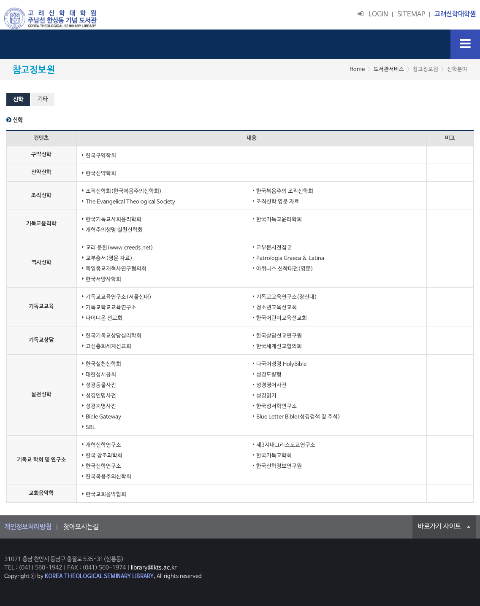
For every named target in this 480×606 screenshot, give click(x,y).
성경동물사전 (101, 385)
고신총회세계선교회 (108, 346)
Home (357, 69)
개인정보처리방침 (28, 527)
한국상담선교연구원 (279, 336)
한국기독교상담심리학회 (113, 336)
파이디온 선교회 (104, 318)
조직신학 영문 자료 (277, 202)
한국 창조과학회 (104, 455)
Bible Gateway (103, 417)
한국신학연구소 (103, 466)
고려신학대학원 (455, 14)
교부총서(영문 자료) (109, 258)
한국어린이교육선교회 (281, 318)
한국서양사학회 (103, 279)
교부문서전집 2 (273, 248)
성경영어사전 (271, 385)
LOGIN (373, 14)
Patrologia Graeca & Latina (290, 258)
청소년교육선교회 (276, 307)
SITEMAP (411, 14)
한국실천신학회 (103, 364)
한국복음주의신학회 (108, 477)
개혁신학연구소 (103, 445)
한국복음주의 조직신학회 (284, 191)
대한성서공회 (101, 375)
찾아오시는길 (81, 527)
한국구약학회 (101, 156)
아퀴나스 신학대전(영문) (284, 269)
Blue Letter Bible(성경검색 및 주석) (298, 417)
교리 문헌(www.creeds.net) (119, 248)
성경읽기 (266, 396)
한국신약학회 (101, 173)
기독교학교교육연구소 (111, 307)
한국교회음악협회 (106, 494)
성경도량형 (269, 375)
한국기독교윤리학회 (279, 219)
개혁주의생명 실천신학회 (114, 230)
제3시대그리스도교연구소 (285, 445)
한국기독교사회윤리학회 (113, 219)
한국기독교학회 (274, 455)
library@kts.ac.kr (153, 568)
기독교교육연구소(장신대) (286, 297)
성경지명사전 (101, 406)
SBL (90, 427)
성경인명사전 (101, 396)
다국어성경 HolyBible (281, 364)
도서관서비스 (389, 69)
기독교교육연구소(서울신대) (119, 297)
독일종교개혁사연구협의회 (116, 269)
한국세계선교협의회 (279, 346)
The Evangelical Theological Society (130, 202)
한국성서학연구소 (276, 406)
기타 (43, 99)
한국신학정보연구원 (279, 466)
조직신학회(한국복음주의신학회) (124, 191)
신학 (18, 99)
